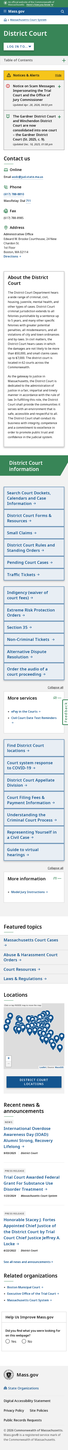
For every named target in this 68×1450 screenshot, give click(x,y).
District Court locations (34, 1082)
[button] (56, 1039)
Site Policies (39, 1410)
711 (28, 201)
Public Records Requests (23, 1420)
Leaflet (43, 1067)
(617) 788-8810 (14, 194)
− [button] (8, 1064)
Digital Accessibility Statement (27, 1401)
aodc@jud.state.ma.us (27, 177)
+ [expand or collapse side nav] (64, 60)
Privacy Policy (14, 1410)
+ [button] (8, 1058)
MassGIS (59, 1067)
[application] (34, 1036)
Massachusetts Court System (28, 20)
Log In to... (17, 47)
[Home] (5, 19)
